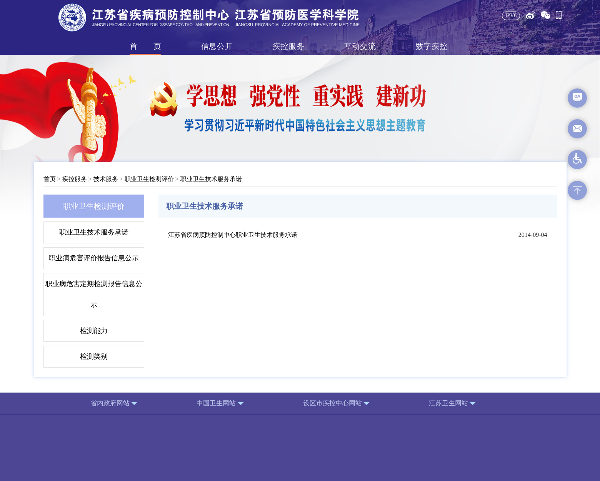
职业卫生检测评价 (149, 179)
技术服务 (105, 179)
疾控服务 (288, 46)
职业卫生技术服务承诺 (211, 179)
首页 (145, 46)
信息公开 (217, 46)
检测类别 (94, 356)
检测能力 (94, 331)
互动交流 (360, 46)
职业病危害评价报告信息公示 (94, 258)
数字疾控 (431, 46)
